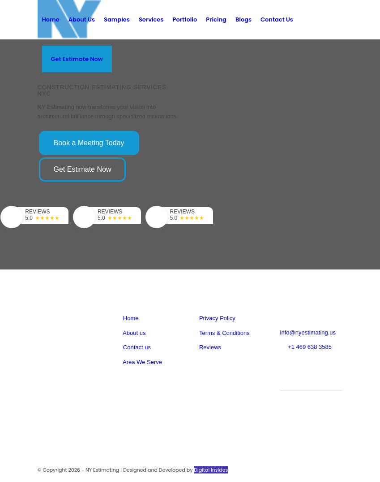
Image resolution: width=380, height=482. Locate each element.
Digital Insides (211, 469)
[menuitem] (51, 19)
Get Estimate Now (82, 169)
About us (133, 333)
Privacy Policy (217, 318)
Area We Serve (141, 362)
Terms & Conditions (224, 333)
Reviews (210, 347)
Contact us (136, 347)
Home (131, 318)
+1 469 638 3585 (310, 346)
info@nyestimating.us (308, 332)
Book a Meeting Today (89, 143)
